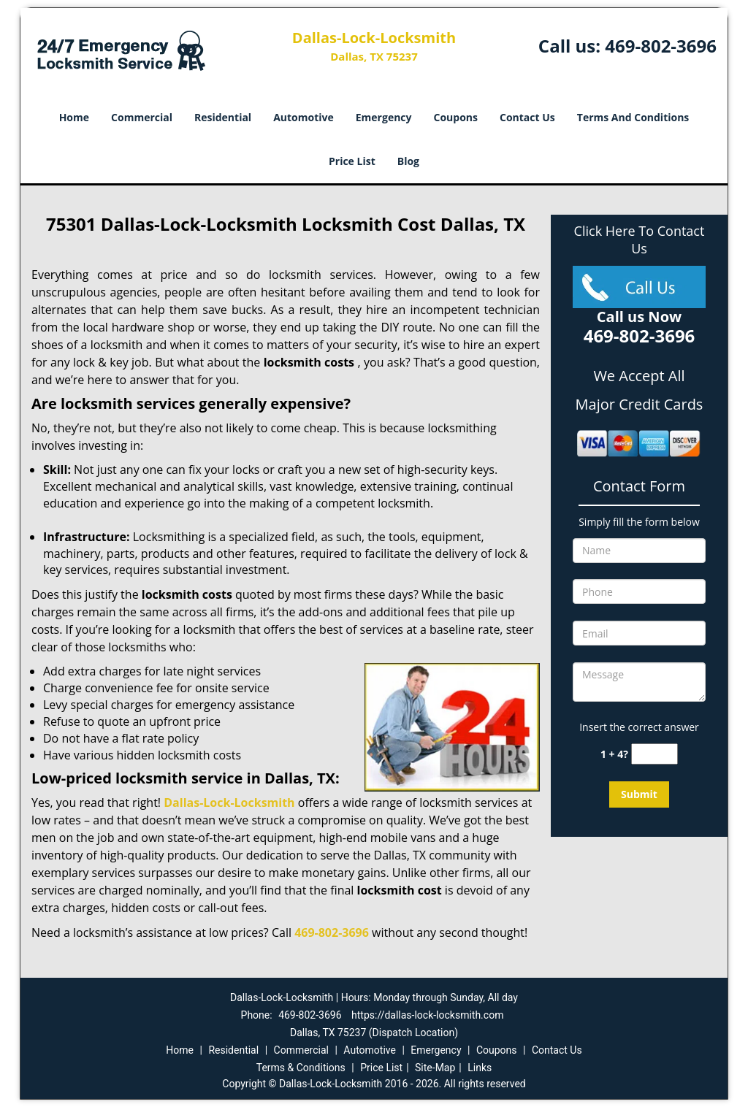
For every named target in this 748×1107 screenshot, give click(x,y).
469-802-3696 (661, 46)
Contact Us (527, 117)
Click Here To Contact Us (639, 239)
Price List (352, 161)
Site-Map (435, 1067)
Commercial (141, 117)
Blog (408, 161)
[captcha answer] (654, 754)
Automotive (303, 117)
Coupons (456, 117)
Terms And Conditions (633, 117)
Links (480, 1067)
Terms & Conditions (301, 1067)
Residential (222, 117)
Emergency (384, 117)
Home (74, 117)
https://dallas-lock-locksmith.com (427, 1015)
